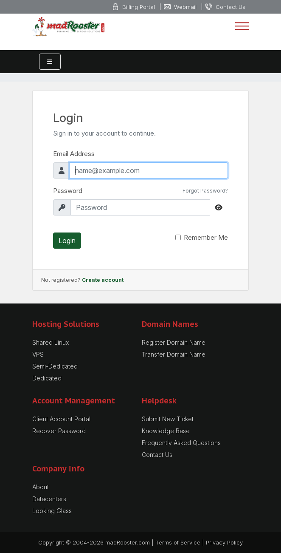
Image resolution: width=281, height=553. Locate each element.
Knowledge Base (166, 430)
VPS (38, 354)
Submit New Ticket (168, 419)
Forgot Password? (205, 190)
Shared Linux (50, 342)
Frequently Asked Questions (181, 442)
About (40, 487)
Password (67, 191)
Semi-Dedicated (55, 366)
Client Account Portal (61, 419)
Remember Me (206, 237)
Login (67, 240)
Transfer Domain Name (173, 354)
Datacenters (49, 498)
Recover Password (59, 430)
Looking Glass (52, 510)
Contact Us (157, 454)
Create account (103, 280)
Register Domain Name (173, 342)
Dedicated (47, 378)
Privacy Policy (224, 542)
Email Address (74, 154)
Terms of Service (177, 542)
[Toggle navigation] (242, 26)
